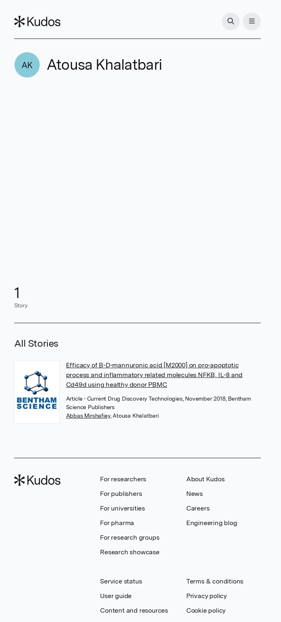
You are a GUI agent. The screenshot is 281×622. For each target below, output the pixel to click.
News (194, 494)
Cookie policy (206, 610)
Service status (121, 581)
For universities (122, 508)
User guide (116, 596)
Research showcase (130, 552)
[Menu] (252, 21)
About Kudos (205, 479)
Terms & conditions (214, 581)
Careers (198, 508)
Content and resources (134, 610)
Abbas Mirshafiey (88, 415)
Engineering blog (211, 523)
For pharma (117, 523)
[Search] (231, 21)
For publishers (121, 494)
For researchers (123, 479)
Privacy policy (206, 596)
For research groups (129, 537)
